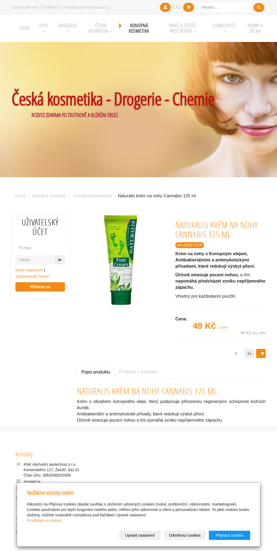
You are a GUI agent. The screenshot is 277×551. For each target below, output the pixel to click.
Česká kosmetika (100, 28)
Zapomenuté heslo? (32, 276)
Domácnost (224, 27)
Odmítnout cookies (185, 535)
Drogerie (67, 27)
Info (43, 27)
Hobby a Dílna (255, 28)
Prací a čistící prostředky (183, 28)
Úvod (24, 28)
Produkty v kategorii (138, 371)
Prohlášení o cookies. (45, 520)
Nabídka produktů (49, 195)
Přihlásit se (40, 287)
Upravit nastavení (140, 535)
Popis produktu (95, 372)
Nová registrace (29, 270)
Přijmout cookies (229, 535)
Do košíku (263, 353)
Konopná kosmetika (139, 28)
